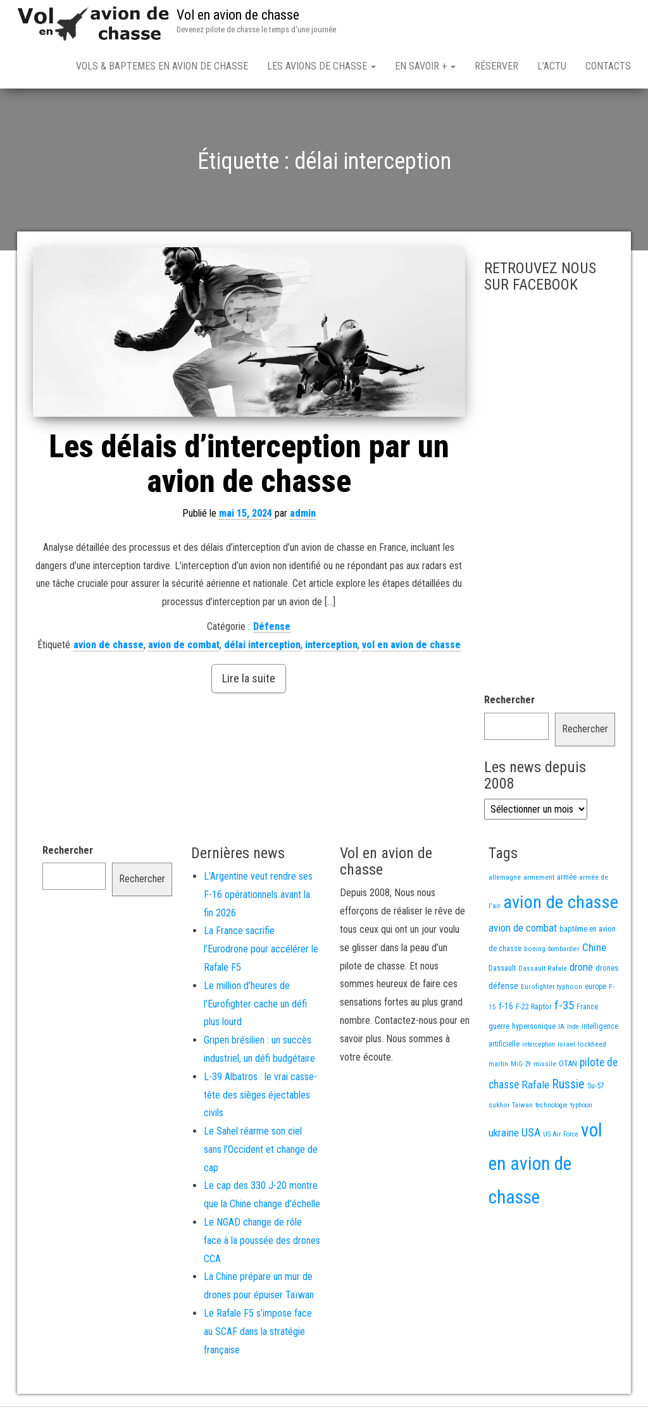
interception (331, 647)
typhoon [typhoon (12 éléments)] (581, 1108)
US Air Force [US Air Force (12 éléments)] (560, 1137)
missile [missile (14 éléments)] (544, 1066)
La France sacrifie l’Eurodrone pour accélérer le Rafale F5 (261, 951)
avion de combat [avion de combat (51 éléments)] (523, 930)
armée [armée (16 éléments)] (566, 879)
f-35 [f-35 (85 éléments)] (564, 1007)
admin (303, 516)
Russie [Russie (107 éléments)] (568, 1087)
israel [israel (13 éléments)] (566, 1046)
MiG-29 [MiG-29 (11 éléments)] (521, 1066)
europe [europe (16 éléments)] (595, 989)
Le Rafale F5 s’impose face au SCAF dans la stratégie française (258, 1334)
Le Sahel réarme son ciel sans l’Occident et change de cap (261, 1152)
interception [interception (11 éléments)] (538, 1047)
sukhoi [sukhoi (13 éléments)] (499, 1107)
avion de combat (184, 647)
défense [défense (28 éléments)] (503, 988)
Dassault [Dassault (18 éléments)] (502, 970)
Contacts (608, 66)
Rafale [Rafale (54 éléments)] (535, 1087)
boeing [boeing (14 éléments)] (534, 951)
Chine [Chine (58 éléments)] (594, 950)
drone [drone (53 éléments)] (581, 969)
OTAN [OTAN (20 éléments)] (568, 1066)
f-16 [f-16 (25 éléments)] (506, 1009)
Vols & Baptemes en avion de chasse (162, 66)
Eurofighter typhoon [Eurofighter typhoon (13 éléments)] (551, 989)
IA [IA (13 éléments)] (561, 1028)
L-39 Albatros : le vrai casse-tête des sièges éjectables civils (260, 1097)
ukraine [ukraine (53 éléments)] (504, 1135)
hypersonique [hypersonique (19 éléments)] (534, 1028)
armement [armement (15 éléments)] (538, 879)
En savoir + (425, 66)
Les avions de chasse (321, 66)
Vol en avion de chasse (238, 15)
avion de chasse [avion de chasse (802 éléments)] (560, 904)
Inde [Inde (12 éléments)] (573, 1029)
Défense (271, 629)
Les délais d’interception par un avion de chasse (249, 466)
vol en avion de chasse (411, 647)
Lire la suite (248, 680)
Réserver (496, 66)
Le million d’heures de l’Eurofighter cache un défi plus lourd (255, 1006)
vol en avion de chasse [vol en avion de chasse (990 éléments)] (545, 1166)
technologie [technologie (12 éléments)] (551, 1108)
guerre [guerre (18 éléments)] (499, 1028)
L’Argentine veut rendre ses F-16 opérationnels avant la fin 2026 (258, 897)
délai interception (262, 647)
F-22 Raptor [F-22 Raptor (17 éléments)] (534, 1009)
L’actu (551, 66)
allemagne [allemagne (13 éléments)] (505, 879)
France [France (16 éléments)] (587, 1009)
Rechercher (509, 702)
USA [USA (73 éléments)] (530, 1134)
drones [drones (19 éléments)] (606, 970)
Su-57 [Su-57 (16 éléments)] (595, 1088)
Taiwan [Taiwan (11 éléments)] (522, 1108)
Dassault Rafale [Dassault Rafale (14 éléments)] (542, 970)
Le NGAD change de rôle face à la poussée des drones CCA (262, 1243)
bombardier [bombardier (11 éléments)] (564, 951)
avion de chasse (108, 647)
